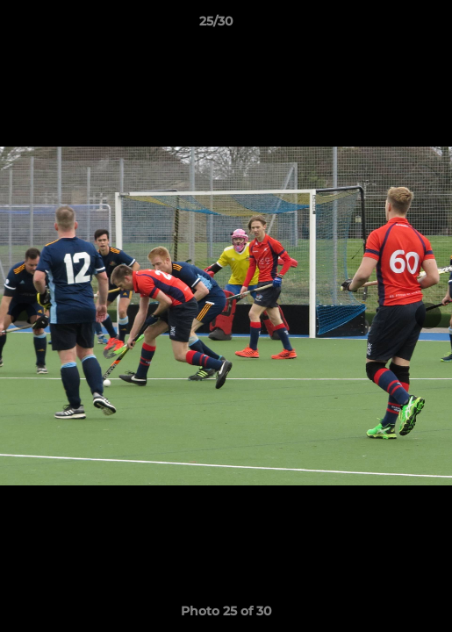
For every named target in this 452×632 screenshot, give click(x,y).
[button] (388, 25)
